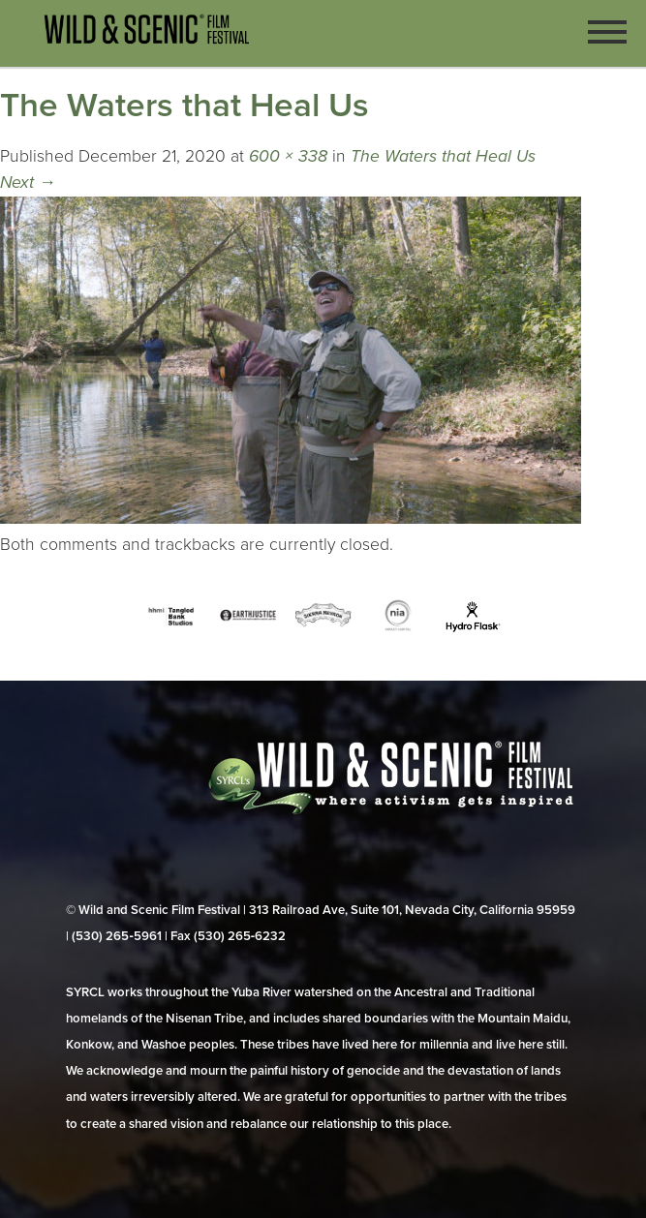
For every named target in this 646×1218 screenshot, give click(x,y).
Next (28, 182)
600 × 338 (288, 156)
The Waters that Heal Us (443, 156)
